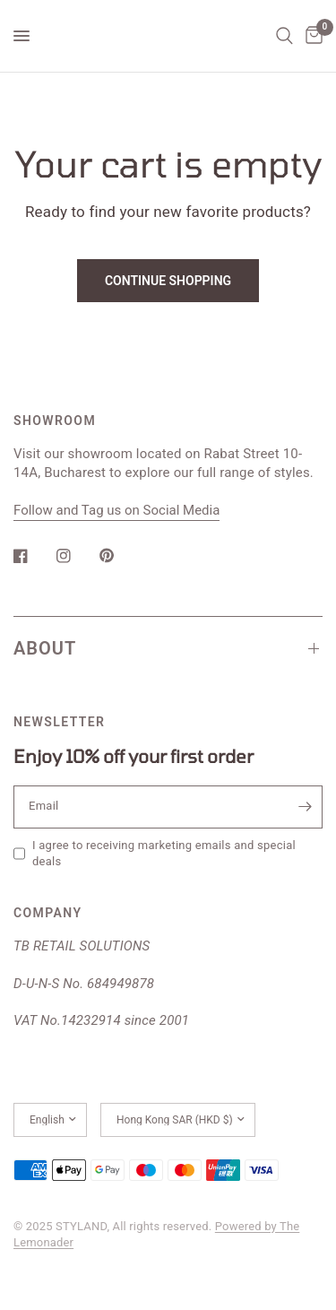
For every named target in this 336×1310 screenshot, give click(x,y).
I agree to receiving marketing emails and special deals (164, 853)
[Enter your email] (305, 807)
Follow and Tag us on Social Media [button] (116, 510)
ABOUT (168, 648)
